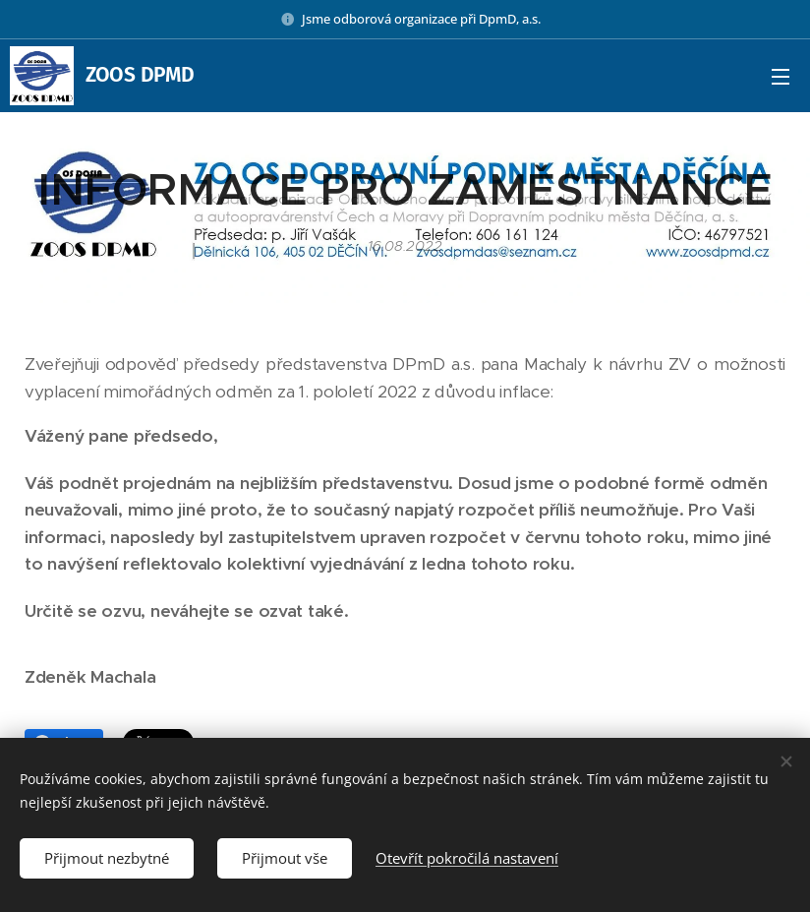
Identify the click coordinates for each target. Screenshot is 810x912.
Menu (780, 77)
